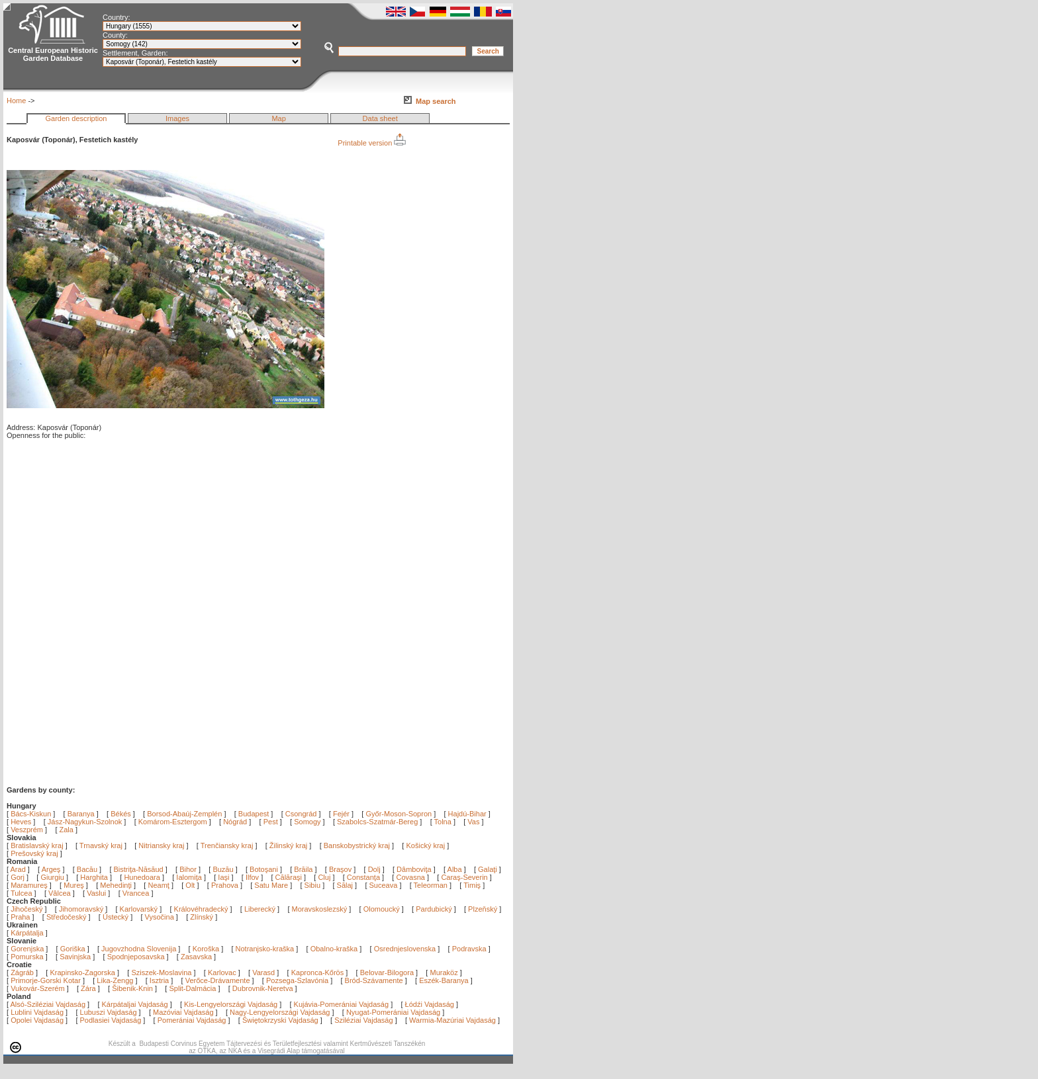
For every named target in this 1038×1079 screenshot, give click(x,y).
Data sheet (380, 118)
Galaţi (488, 869)
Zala (66, 830)
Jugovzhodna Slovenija (138, 949)
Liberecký (259, 909)
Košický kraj (425, 845)
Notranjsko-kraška (265, 949)
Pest (270, 822)
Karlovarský (139, 909)
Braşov (341, 869)
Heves (21, 822)
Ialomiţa (190, 877)
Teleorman (431, 885)
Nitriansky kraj (161, 845)
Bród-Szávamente (374, 980)
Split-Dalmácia (192, 988)
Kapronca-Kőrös (317, 972)
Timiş (473, 885)
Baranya (81, 814)
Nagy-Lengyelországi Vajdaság (280, 1012)
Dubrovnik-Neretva (262, 988)
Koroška (206, 949)
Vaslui (97, 893)
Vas (473, 822)
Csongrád (301, 814)
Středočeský (66, 917)
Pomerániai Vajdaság (192, 1020)
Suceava (384, 885)
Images (177, 118)
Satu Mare (272, 885)
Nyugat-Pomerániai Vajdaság (393, 1012)
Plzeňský (482, 909)
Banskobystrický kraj (357, 845)
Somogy (307, 822)
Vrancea (137, 893)
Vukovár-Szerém (38, 988)
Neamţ (159, 885)
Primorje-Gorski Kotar (46, 980)
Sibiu (314, 885)
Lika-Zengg (115, 980)
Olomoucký (381, 909)
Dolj (375, 869)
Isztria (159, 980)
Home (16, 101)
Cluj (325, 877)
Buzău (223, 869)
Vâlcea (60, 893)
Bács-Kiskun (31, 814)
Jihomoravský (81, 909)
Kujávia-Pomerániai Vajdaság (341, 1004)
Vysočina (159, 917)
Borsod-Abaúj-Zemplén (184, 814)
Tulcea (22, 893)
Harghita (95, 877)
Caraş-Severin (465, 877)
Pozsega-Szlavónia (297, 980)
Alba (456, 869)
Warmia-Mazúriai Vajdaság (452, 1020)
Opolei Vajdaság (37, 1020)
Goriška (72, 949)
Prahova (225, 885)
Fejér (341, 814)
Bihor (189, 869)
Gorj (18, 877)
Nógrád (235, 822)
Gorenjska (27, 949)
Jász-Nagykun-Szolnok (85, 822)
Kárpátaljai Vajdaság (135, 1004)
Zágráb (23, 972)
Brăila (304, 869)
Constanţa (364, 877)
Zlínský (201, 917)
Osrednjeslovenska (405, 949)
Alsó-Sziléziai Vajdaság (48, 1004)
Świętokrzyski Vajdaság (280, 1020)
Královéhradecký (201, 909)
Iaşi (224, 877)
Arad (19, 869)
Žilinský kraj (289, 845)
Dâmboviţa (415, 869)
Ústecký (115, 917)
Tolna (442, 822)
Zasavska (196, 957)
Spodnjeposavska (136, 957)
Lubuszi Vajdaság (108, 1012)
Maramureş (30, 885)
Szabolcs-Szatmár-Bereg (377, 822)
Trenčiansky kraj (227, 845)
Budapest (253, 814)
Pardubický (433, 909)
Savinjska (75, 957)
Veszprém (27, 830)
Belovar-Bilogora (387, 972)
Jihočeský (26, 909)
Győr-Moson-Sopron (398, 814)
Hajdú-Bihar (467, 814)
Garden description (76, 118)
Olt (191, 885)
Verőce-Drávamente (217, 980)
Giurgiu (53, 877)
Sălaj (346, 885)
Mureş (75, 885)
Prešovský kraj (34, 853)
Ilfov (253, 877)
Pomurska (28, 957)
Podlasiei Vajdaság (111, 1020)
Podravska (469, 949)
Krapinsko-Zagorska (82, 972)
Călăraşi (289, 877)
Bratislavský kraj (37, 845)
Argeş (52, 869)
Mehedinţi (117, 885)
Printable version (372, 143)
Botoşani (265, 869)
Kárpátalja (27, 933)
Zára (88, 988)
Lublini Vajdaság (37, 1012)
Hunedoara (143, 877)
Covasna (411, 877)
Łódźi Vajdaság (429, 1004)
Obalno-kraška (334, 949)
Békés (121, 814)
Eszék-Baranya (444, 980)
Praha (20, 917)
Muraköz (443, 972)
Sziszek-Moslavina (161, 972)
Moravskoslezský (320, 909)
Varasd (263, 972)
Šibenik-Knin (132, 988)
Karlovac (222, 972)
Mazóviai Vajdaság (183, 1012)
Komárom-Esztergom (172, 822)
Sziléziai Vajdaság (363, 1020)
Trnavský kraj (101, 845)
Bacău (88, 869)
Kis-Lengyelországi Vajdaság (230, 1004)
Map (278, 118)
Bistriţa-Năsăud (139, 869)
